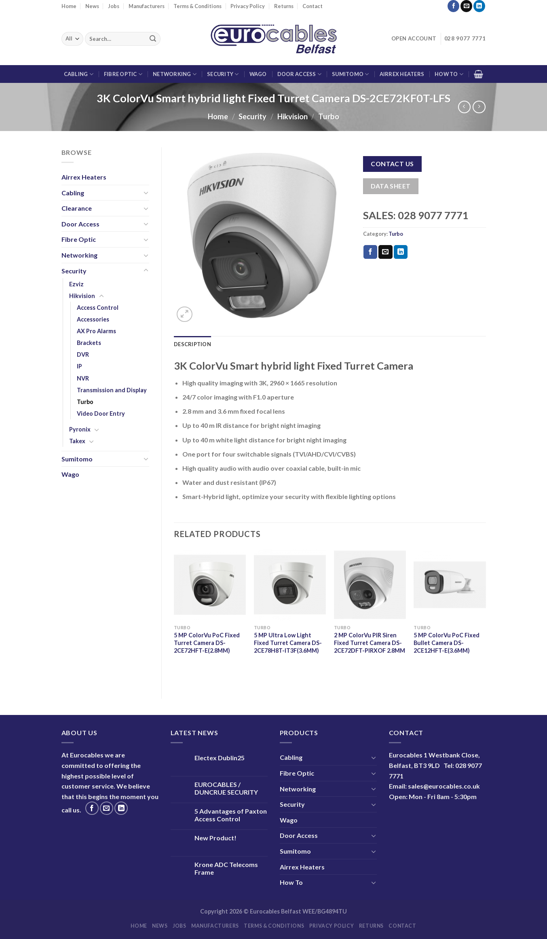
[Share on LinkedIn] (401, 252)
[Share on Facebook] (370, 252)
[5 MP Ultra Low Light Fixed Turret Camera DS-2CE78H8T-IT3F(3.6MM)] (290, 585)
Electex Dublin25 (219, 757)
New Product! (215, 838)
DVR (83, 354)
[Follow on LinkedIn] (479, 6)
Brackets (89, 342)
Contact (312, 6)
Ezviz (76, 284)
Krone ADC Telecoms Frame (226, 868)
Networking (174, 74)
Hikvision (292, 116)
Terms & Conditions (197, 6)
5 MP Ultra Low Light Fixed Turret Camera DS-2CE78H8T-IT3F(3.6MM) (288, 642)
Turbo (328, 116)
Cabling (78, 74)
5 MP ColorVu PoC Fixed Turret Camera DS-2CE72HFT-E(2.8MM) (207, 642)
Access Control (97, 307)
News (92, 6)
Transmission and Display (112, 390)
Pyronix (80, 429)
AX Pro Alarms (96, 331)
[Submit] (153, 39)
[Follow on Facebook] (453, 6)
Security (223, 74)
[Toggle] (146, 192)
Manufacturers (147, 6)
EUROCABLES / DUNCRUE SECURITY (226, 788)
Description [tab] (192, 344)
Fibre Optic (123, 74)
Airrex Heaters (402, 74)
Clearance (76, 208)
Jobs (113, 6)
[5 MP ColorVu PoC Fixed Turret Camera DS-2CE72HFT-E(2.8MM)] (210, 585)
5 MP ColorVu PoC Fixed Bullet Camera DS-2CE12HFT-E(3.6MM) (446, 642)
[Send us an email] (466, 6)
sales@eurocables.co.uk (444, 786)
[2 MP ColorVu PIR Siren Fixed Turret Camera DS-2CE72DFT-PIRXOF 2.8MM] (370, 585)
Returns (284, 6)
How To (449, 74)
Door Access (299, 74)
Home (68, 6)
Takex (77, 441)
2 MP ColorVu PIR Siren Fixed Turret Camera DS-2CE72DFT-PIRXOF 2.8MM (369, 642)
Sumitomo (350, 74)
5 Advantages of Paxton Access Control (230, 815)
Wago (258, 74)
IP (79, 366)
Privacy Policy (247, 6)
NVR (83, 378)
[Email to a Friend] (385, 252)
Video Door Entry (101, 413)
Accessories (93, 319)
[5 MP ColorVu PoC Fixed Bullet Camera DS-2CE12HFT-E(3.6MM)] (450, 585)
